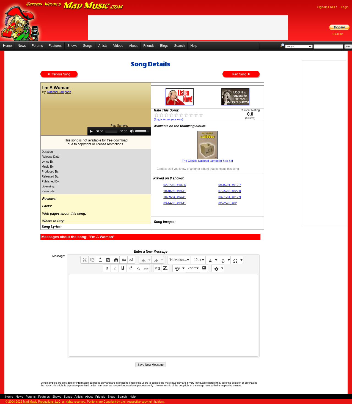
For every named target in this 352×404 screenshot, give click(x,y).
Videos (118, 46)
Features (55, 46)
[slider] (111, 131)
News (22, 46)
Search (179, 46)
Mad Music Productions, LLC (42, 401)
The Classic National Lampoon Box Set (207, 160)
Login (344, 7)
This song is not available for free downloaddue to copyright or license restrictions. (96, 142)
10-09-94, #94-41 (174, 197)
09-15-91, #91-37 (229, 185)
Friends (148, 46)
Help (193, 46)
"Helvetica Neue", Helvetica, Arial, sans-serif (180, 260)
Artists (102, 46)
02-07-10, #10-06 (174, 185)
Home (7, 46)
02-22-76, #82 (227, 203)
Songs (87, 46)
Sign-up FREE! (327, 7)
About (133, 46)
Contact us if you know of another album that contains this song (197, 168)
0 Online (337, 34)
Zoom (192, 268)
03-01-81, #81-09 (229, 197)
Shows (72, 46)
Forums (37, 46)
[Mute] (132, 131)
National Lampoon (59, 92)
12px (197, 260)
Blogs (164, 46)
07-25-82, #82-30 (229, 191)
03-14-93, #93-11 (174, 203)
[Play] (91, 131)
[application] (119, 131)
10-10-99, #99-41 (174, 191)
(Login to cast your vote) (168, 119)
